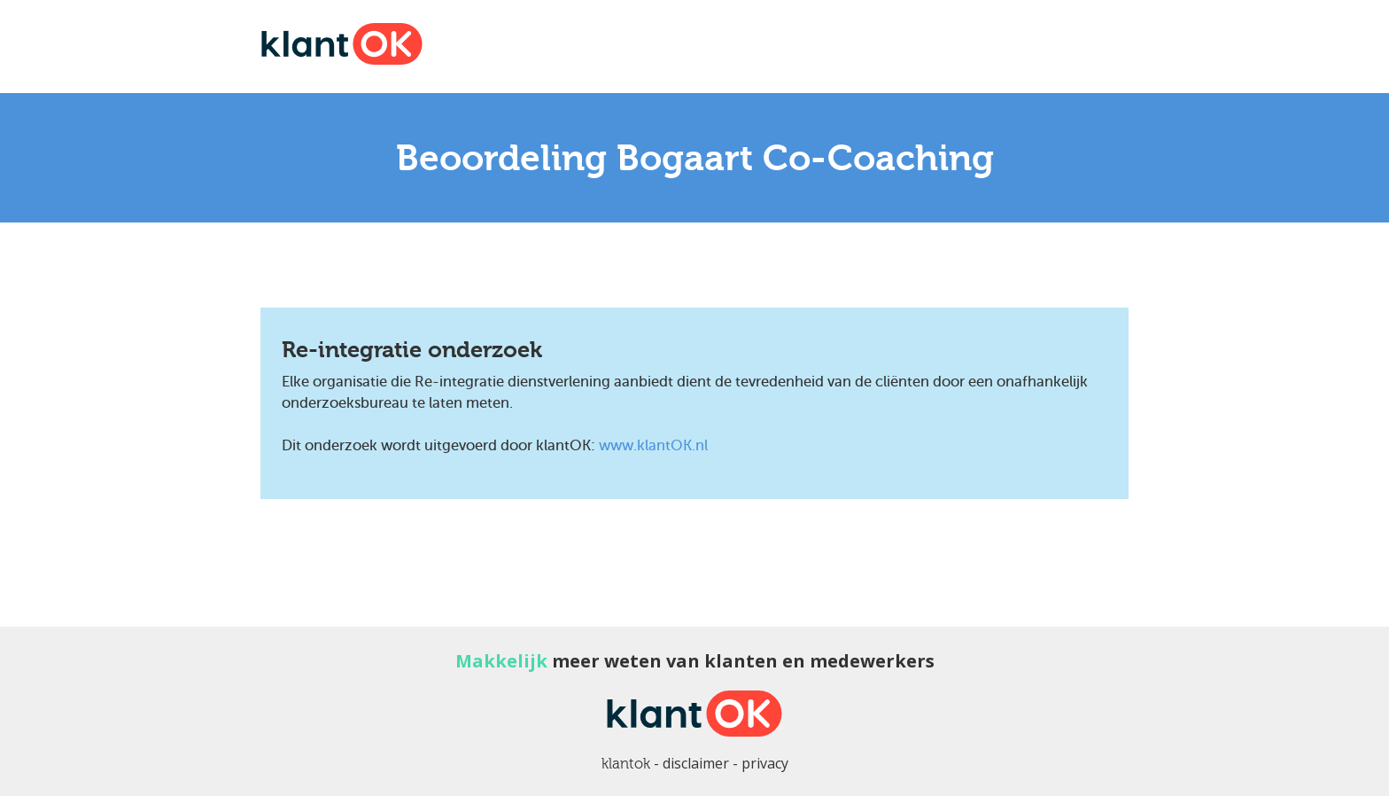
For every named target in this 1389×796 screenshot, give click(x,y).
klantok (625, 763)
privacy (764, 763)
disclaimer (696, 763)
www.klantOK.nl (653, 445)
